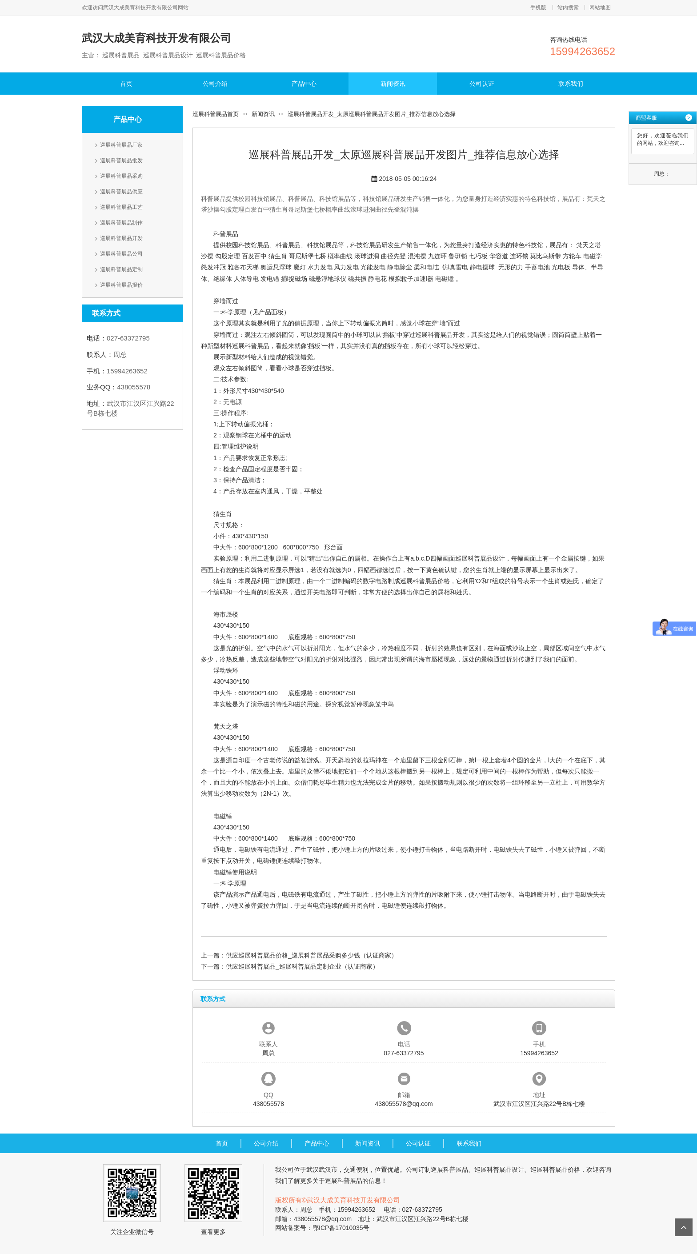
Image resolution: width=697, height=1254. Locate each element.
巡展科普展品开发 (121, 238)
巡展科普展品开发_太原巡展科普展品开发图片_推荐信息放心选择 (372, 114)
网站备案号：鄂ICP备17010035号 (322, 1227)
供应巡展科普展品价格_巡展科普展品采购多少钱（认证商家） (311, 955)
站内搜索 (568, 7)
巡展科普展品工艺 (121, 207)
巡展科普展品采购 (121, 176)
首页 (126, 83)
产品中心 (304, 83)
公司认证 (481, 83)
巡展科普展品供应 (121, 191)
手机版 (538, 7)
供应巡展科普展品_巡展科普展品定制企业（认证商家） (302, 966)
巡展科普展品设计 (480, 558)
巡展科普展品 (250, 345)
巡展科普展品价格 (425, 581)
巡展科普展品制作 (121, 223)
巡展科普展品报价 (121, 285)
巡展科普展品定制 (121, 269)
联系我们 (570, 83)
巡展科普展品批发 (121, 160)
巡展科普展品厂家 (121, 145)
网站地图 (600, 7)
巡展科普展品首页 (215, 114)
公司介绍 (215, 83)
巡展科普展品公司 (121, 254)
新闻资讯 (393, 83)
